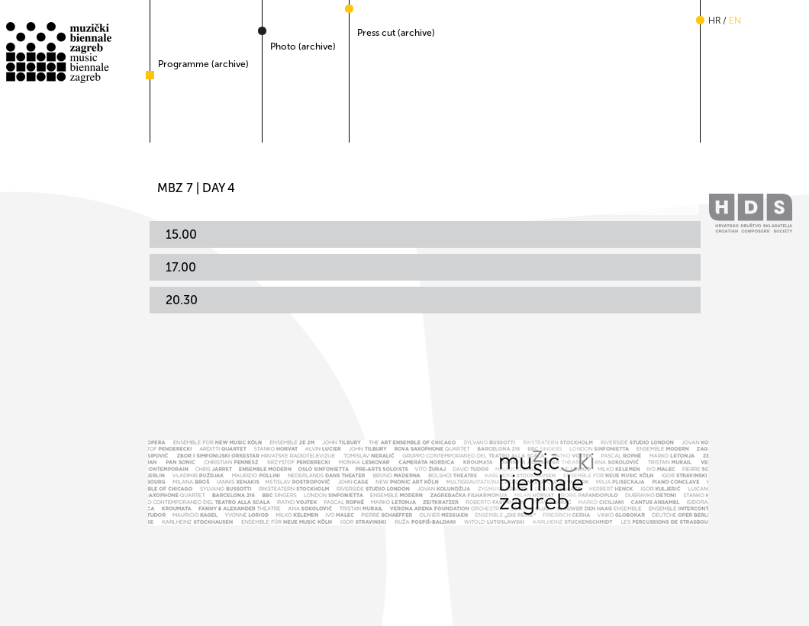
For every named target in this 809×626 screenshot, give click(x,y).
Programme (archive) (203, 64)
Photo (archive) (303, 46)
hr (714, 20)
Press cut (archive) (396, 32)
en (735, 20)
